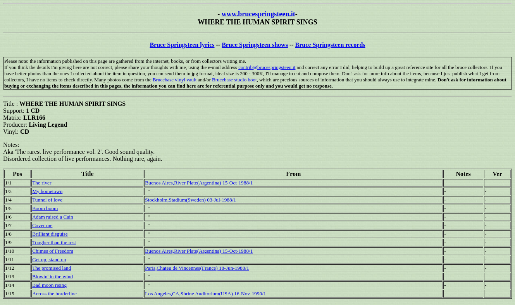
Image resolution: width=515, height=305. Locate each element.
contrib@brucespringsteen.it (266, 67)
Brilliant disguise (49, 234)
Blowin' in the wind (52, 276)
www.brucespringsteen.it (258, 14)
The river (41, 183)
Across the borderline (54, 293)
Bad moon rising (49, 285)
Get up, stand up (49, 259)
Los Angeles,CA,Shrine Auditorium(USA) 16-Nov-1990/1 (205, 293)
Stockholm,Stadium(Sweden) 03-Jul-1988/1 (190, 200)
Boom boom (45, 208)
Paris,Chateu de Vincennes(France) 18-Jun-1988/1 (197, 268)
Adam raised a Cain (52, 217)
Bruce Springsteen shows (255, 44)
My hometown (47, 191)
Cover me (42, 225)
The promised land (51, 268)
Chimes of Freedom (52, 251)
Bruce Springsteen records (330, 44)
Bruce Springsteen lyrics (182, 44)
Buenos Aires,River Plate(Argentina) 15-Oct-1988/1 (199, 183)
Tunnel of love (47, 200)
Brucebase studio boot (234, 80)
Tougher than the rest (54, 242)
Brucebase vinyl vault (174, 80)
